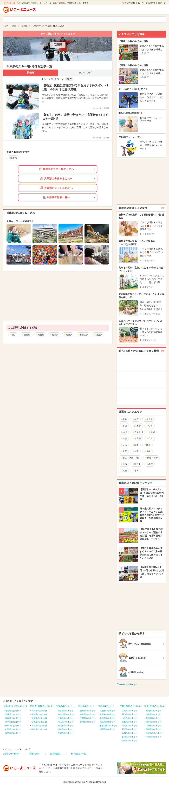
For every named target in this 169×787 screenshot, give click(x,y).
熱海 (135, 451)
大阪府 (26, 335)
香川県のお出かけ (129, 737)
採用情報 (55, 753)
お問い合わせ (11, 753)
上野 (123, 451)
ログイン (162, 3)
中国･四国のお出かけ (131, 706)
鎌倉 (147, 445)
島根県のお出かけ (129, 725)
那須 (123, 425)
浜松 (123, 470)
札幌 (123, 438)
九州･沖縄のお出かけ (155, 706)
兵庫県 (54, 335)
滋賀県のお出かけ (108, 729)
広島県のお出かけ (129, 711)
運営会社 (34, 753)
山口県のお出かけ (129, 718)
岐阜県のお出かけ (88, 714)
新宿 (151, 432)
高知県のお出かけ (129, 733)
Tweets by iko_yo (127, 684)
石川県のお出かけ (39, 722)
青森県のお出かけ (13, 718)
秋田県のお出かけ (13, 725)
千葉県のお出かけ (65, 718)
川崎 (147, 451)
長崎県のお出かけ (154, 718)
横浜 (123, 419)
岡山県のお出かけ (129, 714)
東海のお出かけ (86, 706)
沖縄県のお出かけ (154, 737)
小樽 (135, 470)
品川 (123, 432)
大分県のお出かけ (154, 725)
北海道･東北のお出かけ (15, 706)
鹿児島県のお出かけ (154, 733)
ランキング (84, 72)
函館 (149, 464)
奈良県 (68, 335)
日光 (123, 445)
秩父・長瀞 (151, 458)
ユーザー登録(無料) (146, 3)
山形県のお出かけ (13, 729)
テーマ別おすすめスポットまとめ (58, 33)
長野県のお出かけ (39, 711)
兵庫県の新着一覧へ (56, 197)
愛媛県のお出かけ (129, 729)
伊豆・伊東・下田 (129, 458)
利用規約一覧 (78, 753)
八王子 (136, 425)
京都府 (40, 335)
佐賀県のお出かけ (154, 714)
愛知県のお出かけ (88, 711)
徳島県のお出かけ (129, 740)
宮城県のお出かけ (13, 714)
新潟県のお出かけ (39, 718)
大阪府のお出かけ (108, 711)
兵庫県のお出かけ (108, 718)
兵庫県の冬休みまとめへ (56, 178)
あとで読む (130, 3)
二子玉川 (137, 432)
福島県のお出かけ (13, 733)
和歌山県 (83, 335)
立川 (149, 438)
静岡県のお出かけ (88, 722)
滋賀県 (98, 335)
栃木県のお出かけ (65, 729)
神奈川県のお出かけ (66, 714)
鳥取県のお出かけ (129, 722)
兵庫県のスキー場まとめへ (56, 169)
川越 (123, 464)
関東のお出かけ (64, 706)
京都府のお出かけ (108, 714)
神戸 (13, 335)
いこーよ (11, 3)
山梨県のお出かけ (39, 714)
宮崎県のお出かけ (154, 729)
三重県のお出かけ (88, 718)
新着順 (30, 72)
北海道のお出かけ (13, 711)
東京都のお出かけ (65, 711)
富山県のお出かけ (39, 725)
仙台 (149, 425)
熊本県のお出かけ (154, 722)
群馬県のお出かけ (65, 725)
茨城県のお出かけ (65, 733)
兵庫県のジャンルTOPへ (56, 187)
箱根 (135, 445)
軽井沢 (136, 464)
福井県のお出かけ (39, 729)
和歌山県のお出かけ (108, 725)
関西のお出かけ (106, 706)
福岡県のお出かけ (154, 711)
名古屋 (148, 419)
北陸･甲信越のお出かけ (41, 706)
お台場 (136, 438)
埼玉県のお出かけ (65, 722)
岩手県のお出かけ (13, 722)
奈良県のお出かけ (108, 722)
